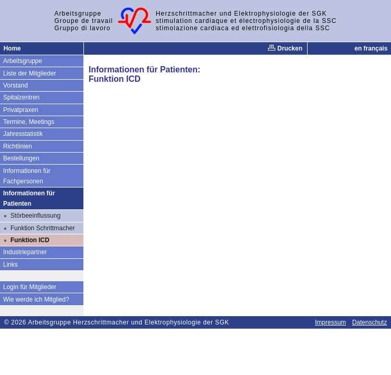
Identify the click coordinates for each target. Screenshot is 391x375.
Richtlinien (17, 146)
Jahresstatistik (23, 134)
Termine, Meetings (28, 122)
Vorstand (15, 85)
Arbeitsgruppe (22, 61)
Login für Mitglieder (29, 287)
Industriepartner (25, 252)
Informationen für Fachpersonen (27, 176)
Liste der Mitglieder (29, 73)
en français (371, 48)
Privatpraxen (20, 110)
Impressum (330, 322)
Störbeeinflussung (35, 215)
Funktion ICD (30, 240)
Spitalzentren (21, 97)
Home (12, 48)
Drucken (284, 48)
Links (10, 264)
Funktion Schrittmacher (42, 228)
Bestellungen (21, 158)
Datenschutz (369, 322)
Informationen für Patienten (29, 198)
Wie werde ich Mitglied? (36, 299)
